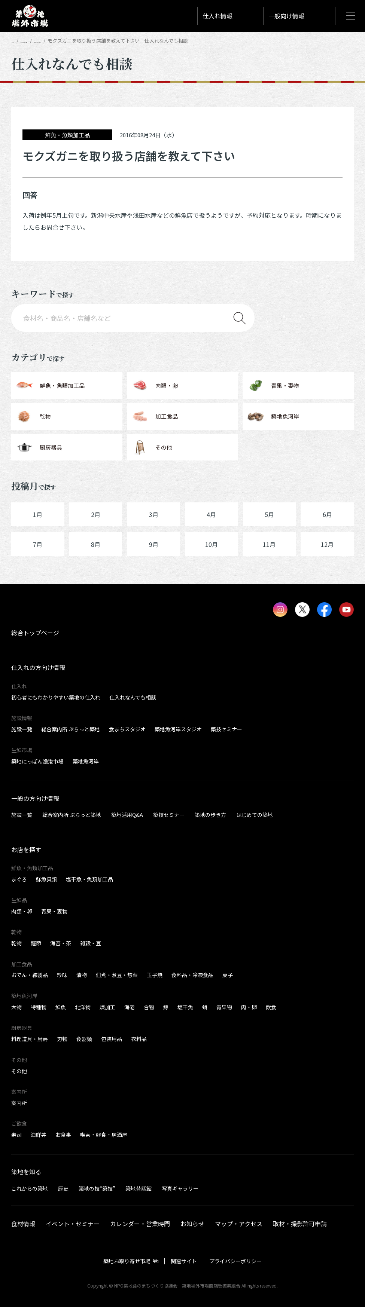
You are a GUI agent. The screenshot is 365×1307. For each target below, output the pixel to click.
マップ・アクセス (238, 1223)
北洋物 (83, 1007)
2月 (95, 514)
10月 (211, 544)
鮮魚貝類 (46, 879)
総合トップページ (35, 632)
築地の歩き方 (210, 814)
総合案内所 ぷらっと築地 (70, 729)
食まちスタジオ (127, 729)
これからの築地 (29, 1188)
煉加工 (107, 1007)
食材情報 (23, 1223)
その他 (19, 1071)
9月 (153, 544)
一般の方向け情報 (35, 798)
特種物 (38, 1007)
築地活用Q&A (127, 814)
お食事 (63, 1134)
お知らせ (192, 1223)
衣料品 (139, 1039)
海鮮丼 (38, 1134)
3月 (153, 514)
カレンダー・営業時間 (140, 1223)
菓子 (227, 975)
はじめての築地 (254, 814)
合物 (149, 1007)
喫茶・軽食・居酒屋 (103, 1134)
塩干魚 (185, 1007)
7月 (37, 544)
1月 (37, 514)
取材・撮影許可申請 (300, 1223)
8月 (95, 544)
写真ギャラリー (180, 1188)
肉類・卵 (21, 911)
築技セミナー (226, 729)
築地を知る (26, 1171)
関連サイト (184, 1261)
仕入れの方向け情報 (53, 40)
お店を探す (26, 849)
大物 (16, 1007)
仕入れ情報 (217, 15)
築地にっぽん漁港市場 (37, 761)
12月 (327, 544)
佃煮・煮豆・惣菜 (117, 975)
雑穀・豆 (90, 943)
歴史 (63, 1188)
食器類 (84, 1039)
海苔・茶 (60, 943)
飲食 (271, 1007)
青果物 (224, 1007)
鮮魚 (60, 1007)
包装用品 (111, 1039)
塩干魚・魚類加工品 (89, 879)
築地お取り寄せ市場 (126, 1261)
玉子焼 (154, 975)
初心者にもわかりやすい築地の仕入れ (55, 697)
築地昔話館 (138, 1188)
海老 (129, 1007)
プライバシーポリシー (235, 1261)
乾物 (16, 943)
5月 (269, 514)
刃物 (62, 1039)
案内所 (19, 1102)
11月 (269, 544)
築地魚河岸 (86, 761)
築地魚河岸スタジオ (178, 729)
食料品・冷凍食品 (192, 975)
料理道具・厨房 (29, 1039)
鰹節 (36, 943)
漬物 (81, 975)
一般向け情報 (286, 15)
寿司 (16, 1134)
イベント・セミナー (73, 1223)
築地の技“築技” (97, 1188)
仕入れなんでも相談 (103, 40)
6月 (327, 514)
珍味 (62, 975)
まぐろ (19, 879)
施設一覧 (21, 729)
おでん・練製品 (29, 975)
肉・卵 (249, 1007)
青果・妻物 (54, 911)
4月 (211, 514)
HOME (18, 40)
